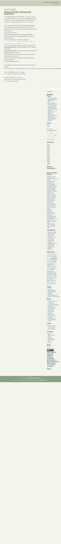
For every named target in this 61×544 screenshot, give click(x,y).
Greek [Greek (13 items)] (49, 266)
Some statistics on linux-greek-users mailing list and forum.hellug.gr (52, 187)
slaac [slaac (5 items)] (55, 280)
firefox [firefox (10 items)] (54, 262)
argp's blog (51, 311)
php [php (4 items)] (53, 275)
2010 (48, 156)
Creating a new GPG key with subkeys (52, 119)
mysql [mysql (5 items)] (54, 272)
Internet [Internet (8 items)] (54, 268)
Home (48, 125)
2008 (48, 159)
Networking (51, 243)
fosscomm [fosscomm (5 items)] (52, 263)
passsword (17, 79)
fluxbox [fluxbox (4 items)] (48, 263)
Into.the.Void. (51, 2)
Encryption (51, 232)
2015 (48, 150)
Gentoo (50, 234)
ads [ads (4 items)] (47, 255)
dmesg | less (51, 314)
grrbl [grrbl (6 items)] (53, 266)
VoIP (49, 248)
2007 (48, 160)
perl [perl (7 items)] (51, 275)
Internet (50, 237)
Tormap (50, 342)
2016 (48, 149)
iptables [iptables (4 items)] (48, 269)
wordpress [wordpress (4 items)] (49, 284)
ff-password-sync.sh (12, 32)
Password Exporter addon (18, 16)
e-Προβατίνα (51, 318)
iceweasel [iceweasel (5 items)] (49, 268)
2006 (48, 161)
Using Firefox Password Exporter (17, 13)
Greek (49, 235)
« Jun (48, 139)
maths (49, 242)
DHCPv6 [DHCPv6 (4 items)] (48, 260)
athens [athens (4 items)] (54, 255)
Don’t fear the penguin (52, 316)
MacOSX (50, 240)
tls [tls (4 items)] (54, 281)
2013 (48, 153)
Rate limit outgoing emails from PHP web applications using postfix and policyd (52, 218)
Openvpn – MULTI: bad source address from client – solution (52, 193)
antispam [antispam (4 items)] (51, 255)
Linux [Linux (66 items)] (50, 271)
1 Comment (7, 81)
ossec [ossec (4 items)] (48, 275)
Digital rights (51, 290)
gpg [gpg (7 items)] (54, 265)
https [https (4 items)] (55, 266)
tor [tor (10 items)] (48, 283)
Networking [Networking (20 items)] (51, 274)
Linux (21, 77)
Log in (48, 347)
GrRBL (49, 294)
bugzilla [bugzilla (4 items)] (48, 259)
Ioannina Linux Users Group (52, 327)
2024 (48, 144)
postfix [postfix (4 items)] (48, 276)
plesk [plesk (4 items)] (55, 275)
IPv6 (49, 238)
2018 (48, 146)
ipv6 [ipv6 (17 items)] (52, 269)
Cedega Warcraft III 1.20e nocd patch (51, 206)
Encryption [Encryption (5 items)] (49, 262)
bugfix (8, 79)
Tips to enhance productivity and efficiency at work (52, 99)
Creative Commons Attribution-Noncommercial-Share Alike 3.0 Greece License (53, 361)
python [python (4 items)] (54, 278)
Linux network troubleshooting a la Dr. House (52, 104)
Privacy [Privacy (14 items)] (49, 278)
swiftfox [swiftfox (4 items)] (52, 281)
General (50, 233)
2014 (48, 151)
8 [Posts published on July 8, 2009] (50, 133)
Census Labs (51, 325)
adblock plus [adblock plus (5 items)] (54, 254)
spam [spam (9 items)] (48, 281)
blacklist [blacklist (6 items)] (51, 256)
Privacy (50, 244)
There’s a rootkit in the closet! (51, 198)
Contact (50, 289)
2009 (48, 158)
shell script (23, 79)
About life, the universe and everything (52, 308)
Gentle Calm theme (34, 378)
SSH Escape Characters (50, 202)
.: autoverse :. (52, 303)
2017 (48, 148)
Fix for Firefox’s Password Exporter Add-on (14, 74)
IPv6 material (51, 329)
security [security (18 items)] (50, 280)
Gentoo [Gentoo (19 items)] (50, 265)
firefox (12, 79)
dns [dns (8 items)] (52, 260)
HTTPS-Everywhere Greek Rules (51, 339)
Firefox (29, 16)
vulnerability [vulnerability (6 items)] (52, 283)
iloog (49, 341)
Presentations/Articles (54, 296)
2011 (48, 155)
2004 (48, 164)
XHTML (42, 380)
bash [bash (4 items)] (48, 256)
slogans (50, 247)
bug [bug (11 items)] (55, 256)
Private (50, 245)
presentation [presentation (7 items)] (53, 276)
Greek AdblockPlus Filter (51, 335)
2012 (48, 154)
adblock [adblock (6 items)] (49, 254)
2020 (48, 145)
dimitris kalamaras (51, 313)
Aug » (52, 139)
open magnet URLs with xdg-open (51, 225)
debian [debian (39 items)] (54, 258)
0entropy (50, 306)
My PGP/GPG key (52, 295)
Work (49, 249)
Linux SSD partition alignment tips (51, 211)
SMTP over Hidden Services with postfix (52, 115)
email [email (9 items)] (54, 260)
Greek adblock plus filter (51, 182)
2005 (48, 163)
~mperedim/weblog (53, 304)
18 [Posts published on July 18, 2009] (54, 135)
